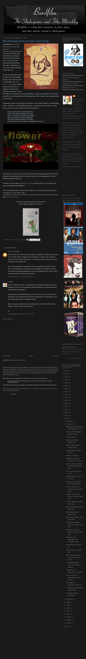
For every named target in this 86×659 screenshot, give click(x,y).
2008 (66, 626)
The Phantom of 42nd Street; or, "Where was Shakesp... (73, 565)
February (69, 620)
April (68, 614)
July (67, 605)
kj (8, 282)
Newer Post (6, 356)
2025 (66, 371)
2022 (66, 380)
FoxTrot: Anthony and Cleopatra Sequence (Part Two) (74, 489)
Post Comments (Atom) (18, 360)
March (68, 617)
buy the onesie (29, 183)
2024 (66, 374)
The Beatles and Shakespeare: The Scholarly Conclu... (72, 539)
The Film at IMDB (12, 197)
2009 (66, 418)
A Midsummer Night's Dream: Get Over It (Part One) (74, 532)
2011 (66, 412)
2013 (66, 406)
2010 (66, 415)
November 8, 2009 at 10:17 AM (21, 314)
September (69, 599)
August (68, 602)
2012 (66, 409)
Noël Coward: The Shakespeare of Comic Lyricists (73, 577)
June (67, 608)
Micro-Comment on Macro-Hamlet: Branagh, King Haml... (74, 466)
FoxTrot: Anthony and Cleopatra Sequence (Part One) (74, 496)
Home (31, 356)
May (67, 611)
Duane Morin (12, 251)
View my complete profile (70, 166)
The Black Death (71, 437)
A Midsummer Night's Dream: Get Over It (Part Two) (74, 525)
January (68, 623)
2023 (66, 377)
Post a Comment (8, 319)
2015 (66, 400)
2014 (66, 403)
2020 (66, 386)
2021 (66, 383)
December (69, 421)
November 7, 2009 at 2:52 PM (20, 276)
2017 (66, 394)
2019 (66, 388)
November (69, 424)
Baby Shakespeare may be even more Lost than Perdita (74, 557)
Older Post (56, 356)
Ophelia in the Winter (72, 455)
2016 (66, 397)
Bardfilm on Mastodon (69, 347)
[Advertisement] (28, 337)
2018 (66, 391)
